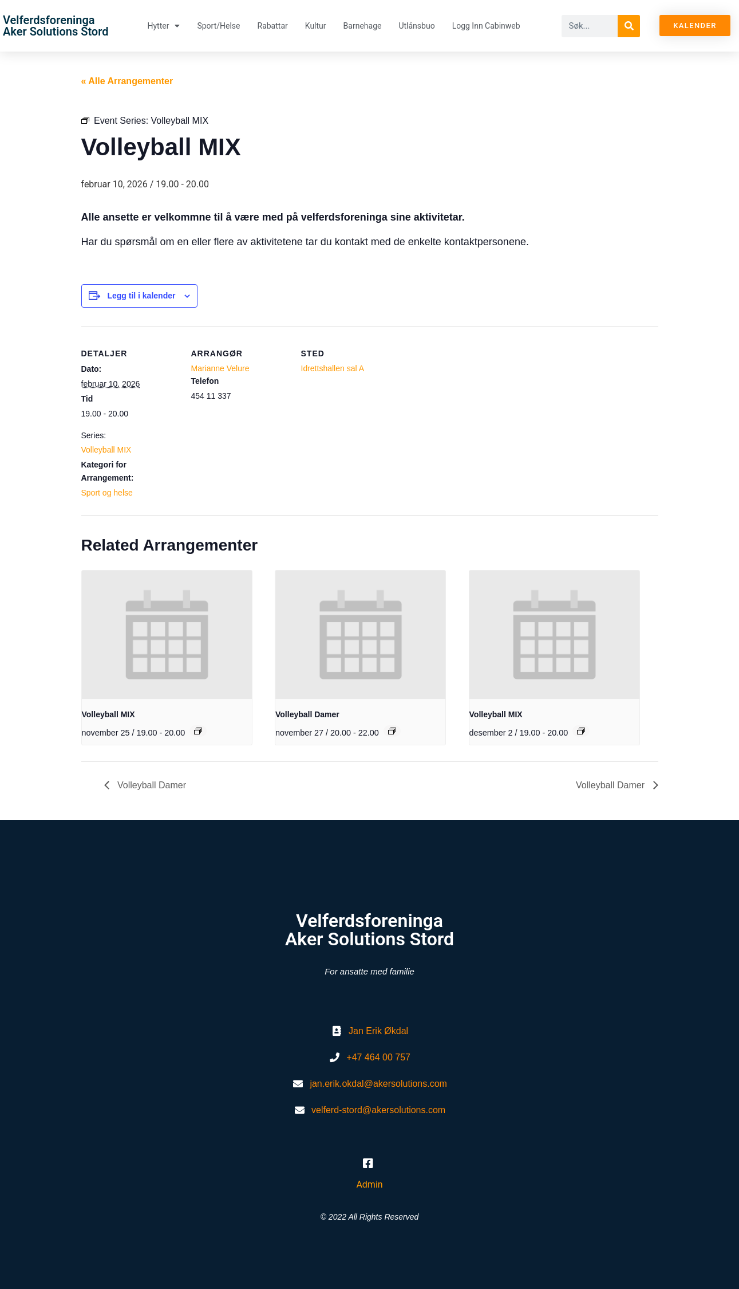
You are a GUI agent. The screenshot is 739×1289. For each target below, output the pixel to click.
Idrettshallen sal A (333, 368)
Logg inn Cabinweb (486, 25)
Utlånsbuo (416, 25)
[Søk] (629, 26)
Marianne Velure (220, 368)
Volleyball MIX (106, 449)
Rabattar (273, 25)
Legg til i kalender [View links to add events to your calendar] (141, 295)
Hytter (163, 26)
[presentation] (167, 634)
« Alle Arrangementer (127, 81)
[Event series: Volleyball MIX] (198, 731)
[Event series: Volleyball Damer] (392, 731)
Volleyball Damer (307, 714)
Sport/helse (218, 25)
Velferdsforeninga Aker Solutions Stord (55, 25)
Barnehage (362, 25)
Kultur (315, 25)
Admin (369, 1184)
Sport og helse (107, 492)
